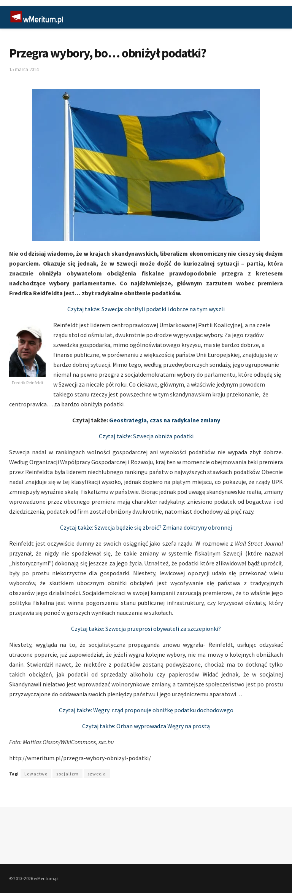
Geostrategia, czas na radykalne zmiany (164, 420)
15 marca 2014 (23, 69)
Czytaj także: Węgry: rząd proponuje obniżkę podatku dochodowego (146, 710)
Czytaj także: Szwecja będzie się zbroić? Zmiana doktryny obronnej (146, 527)
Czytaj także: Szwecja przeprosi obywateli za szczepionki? (146, 628)
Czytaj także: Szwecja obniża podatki (146, 436)
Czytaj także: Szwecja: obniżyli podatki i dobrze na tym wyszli (146, 309)
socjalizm (67, 774)
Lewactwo (36, 774)
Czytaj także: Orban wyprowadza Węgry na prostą (146, 726)
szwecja (96, 774)
